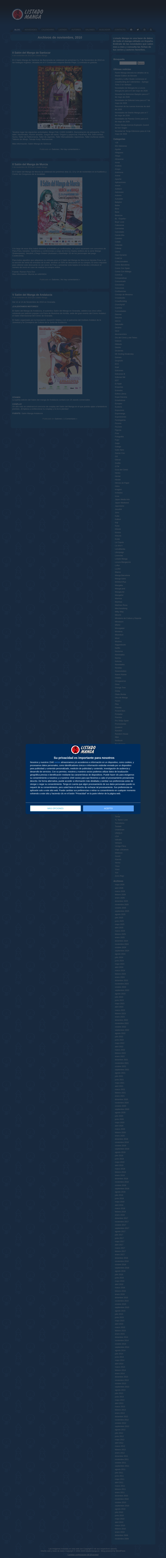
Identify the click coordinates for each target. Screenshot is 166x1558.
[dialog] (83, 779)
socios (57, 762)
